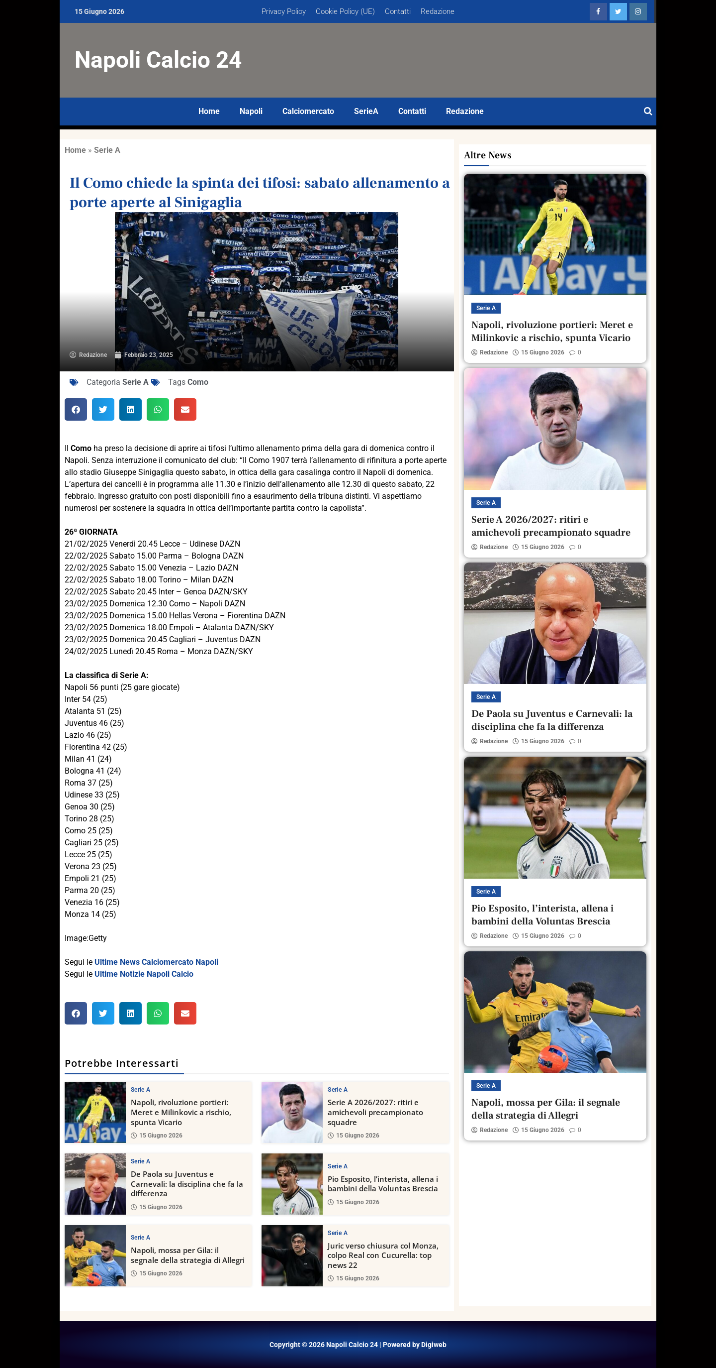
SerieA (366, 111)
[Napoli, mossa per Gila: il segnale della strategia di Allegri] (95, 1255)
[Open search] (648, 111)
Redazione (437, 11)
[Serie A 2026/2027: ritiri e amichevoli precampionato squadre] (292, 1112)
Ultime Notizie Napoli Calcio (143, 974)
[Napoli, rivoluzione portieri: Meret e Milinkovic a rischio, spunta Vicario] (95, 1112)
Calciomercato (308, 111)
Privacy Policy (284, 11)
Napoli (251, 111)
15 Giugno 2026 (156, 1136)
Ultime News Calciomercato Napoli (156, 962)
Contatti (398, 11)
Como (197, 382)
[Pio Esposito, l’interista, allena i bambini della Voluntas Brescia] (292, 1184)
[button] (76, 409)
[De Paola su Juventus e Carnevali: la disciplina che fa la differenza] (95, 1184)
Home (209, 111)
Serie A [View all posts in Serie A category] (140, 1090)
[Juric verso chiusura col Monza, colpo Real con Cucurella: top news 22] (292, 1255)
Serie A (107, 150)
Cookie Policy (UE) (345, 11)
